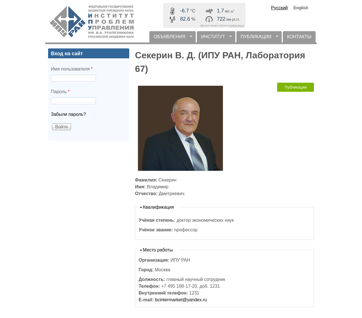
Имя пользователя (72, 69)
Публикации (296, 87)
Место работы (158, 249)
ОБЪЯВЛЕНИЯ (170, 38)
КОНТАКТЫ (299, 36)
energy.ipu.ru (236, 25)
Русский (279, 7)
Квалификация (158, 207)
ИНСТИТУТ (214, 38)
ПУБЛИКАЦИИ (257, 38)
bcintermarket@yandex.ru (181, 299)
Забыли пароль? (68, 114)
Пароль (60, 91)
